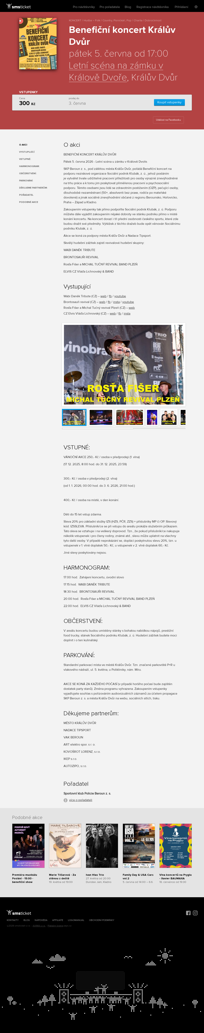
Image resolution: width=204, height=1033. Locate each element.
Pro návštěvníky (84, 7)
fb (110, 296)
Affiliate (57, 920)
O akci (23, 144)
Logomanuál (76, 920)
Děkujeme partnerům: (33, 187)
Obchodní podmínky (101, 920)
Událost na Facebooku (168, 119)
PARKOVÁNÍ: (26, 180)
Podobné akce (28, 202)
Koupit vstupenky (169, 102)
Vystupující (26, 152)
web (103, 296)
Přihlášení (181, 7)
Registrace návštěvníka (152, 7)
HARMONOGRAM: (29, 166)
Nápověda (41, 920)
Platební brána (55, 925)
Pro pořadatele (110, 7)
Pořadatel (26, 195)
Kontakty (13, 920)
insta (116, 302)
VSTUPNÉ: (25, 159)
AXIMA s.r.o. (39, 925)
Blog (128, 7)
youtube (120, 296)
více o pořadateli (80, 800)
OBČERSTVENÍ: (27, 173)
